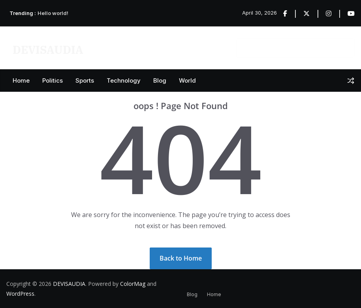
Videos (139, 47)
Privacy (109, 47)
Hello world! (53, 13)
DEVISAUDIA (48, 49)
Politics (52, 80)
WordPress (20, 293)
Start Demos (176, 47)
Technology (124, 80)
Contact (214, 47)
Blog (159, 80)
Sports (84, 80)
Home (21, 80)
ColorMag (132, 283)
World (187, 80)
